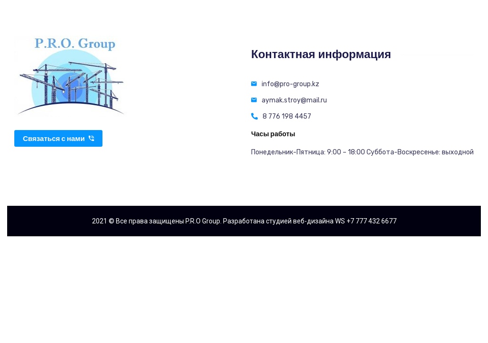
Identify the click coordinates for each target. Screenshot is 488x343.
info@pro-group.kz (290, 84)
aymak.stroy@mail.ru (294, 100)
